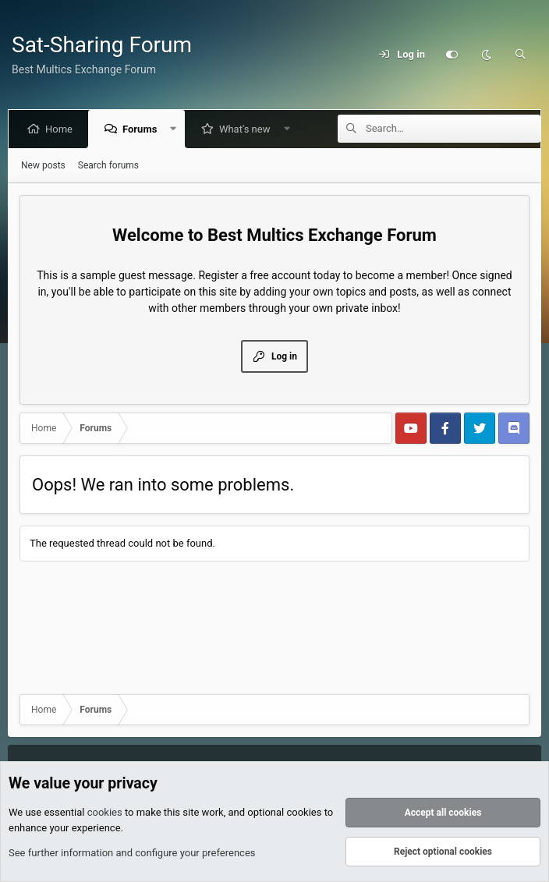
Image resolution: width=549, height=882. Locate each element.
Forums (143, 129)
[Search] (520, 54)
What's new (248, 129)
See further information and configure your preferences (132, 853)
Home (62, 129)
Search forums (108, 165)
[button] (176, 129)
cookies (104, 813)
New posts (43, 165)
